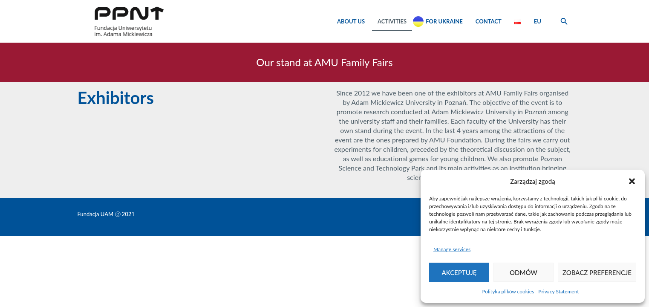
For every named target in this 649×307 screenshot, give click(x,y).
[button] (632, 181)
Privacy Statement (558, 291)
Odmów (523, 272)
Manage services (451, 249)
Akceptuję (459, 272)
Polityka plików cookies (508, 291)
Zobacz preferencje (597, 272)
